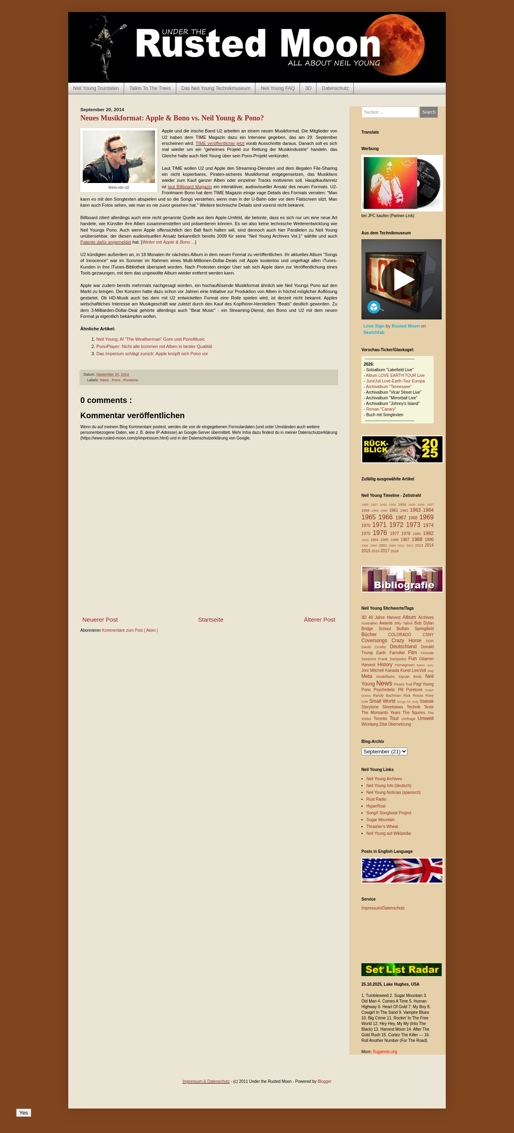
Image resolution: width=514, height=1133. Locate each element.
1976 (381, 532)
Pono (117, 380)
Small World (383, 701)
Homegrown (405, 665)
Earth (383, 653)
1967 (402, 518)
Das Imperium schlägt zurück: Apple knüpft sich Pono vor (152, 353)
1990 (429, 539)
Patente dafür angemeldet (105, 242)
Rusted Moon (406, 325)
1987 (406, 539)
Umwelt (426, 718)
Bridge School (379, 629)
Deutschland (405, 646)
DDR (430, 641)
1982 (428, 533)
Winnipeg (370, 724)
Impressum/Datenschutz (383, 908)
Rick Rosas (415, 696)
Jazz (430, 665)
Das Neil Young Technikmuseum (216, 88)
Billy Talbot (404, 623)
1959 (375, 511)
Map (430, 671)
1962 (405, 511)
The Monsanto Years (381, 712)
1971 (380, 524)
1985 (386, 540)
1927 (375, 504)
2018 (395, 551)
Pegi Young (423, 684)
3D (308, 88)
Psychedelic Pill (389, 690)
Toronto (382, 718)
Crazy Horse (409, 640)
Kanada (392, 670)
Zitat (383, 724)
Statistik (427, 701)
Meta (368, 676)
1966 (386, 517)
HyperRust (376, 806)
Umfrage (410, 719)
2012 (410, 545)
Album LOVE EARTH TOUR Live (395, 375)
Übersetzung (399, 724)
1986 (396, 540)
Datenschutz (335, 88)
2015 (366, 551)
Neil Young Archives (384, 779)
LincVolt (419, 670)
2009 (393, 545)
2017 (386, 551)
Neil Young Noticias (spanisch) (394, 792)
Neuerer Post (100, 619)
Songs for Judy (408, 702)
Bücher (374, 634)
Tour (396, 718)
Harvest (369, 665)
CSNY (428, 635)
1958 (366, 511)
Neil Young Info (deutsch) (389, 785)
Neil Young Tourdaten (96, 88)
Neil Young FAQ (278, 88)
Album (410, 617)
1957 (430, 504)
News (105, 380)
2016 (376, 551)
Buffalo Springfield (415, 629)
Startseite (210, 619)
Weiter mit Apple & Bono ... (168, 242)
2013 (419, 545)
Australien (370, 623)
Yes (23, 1113)
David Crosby (375, 647)
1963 (416, 510)
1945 (384, 504)
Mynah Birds (412, 677)
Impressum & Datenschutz (206, 1081)
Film (414, 652)
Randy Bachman (388, 696)
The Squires (414, 712)
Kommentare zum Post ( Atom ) (130, 630)
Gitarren (426, 659)
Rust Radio (376, 799)
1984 (376, 540)
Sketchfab (374, 332)
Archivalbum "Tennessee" (389, 386)
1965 (369, 517)
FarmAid (399, 653)
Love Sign (374, 325)
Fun (413, 658)
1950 (393, 504)
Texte (429, 707)
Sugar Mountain (381, 820)
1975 (367, 533)
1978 (406, 533)
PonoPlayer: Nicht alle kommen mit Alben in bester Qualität (154, 346)
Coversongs (376, 640)
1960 (384, 511)
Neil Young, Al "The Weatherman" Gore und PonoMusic (150, 339)
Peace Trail (404, 684)
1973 (414, 524)
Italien (421, 665)
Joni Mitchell (373, 670)
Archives (426, 617)
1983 (366, 540)
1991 (365, 545)
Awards (387, 623)
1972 (397, 524)
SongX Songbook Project (389, 813)
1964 (428, 510)
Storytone (371, 707)
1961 (394, 510)
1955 (413, 504)
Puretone (130, 380)
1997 (374, 545)
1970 (366, 525)
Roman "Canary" (381, 409)
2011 (402, 545)
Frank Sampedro (393, 659)
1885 (366, 504)
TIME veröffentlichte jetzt (220, 143)
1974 (428, 525)
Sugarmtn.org (385, 1052)
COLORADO (405, 635)
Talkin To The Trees (150, 88)
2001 (384, 545)
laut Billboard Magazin (190, 186)
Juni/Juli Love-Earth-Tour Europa (395, 381)
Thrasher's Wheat (382, 826)
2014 (429, 545)
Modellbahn (387, 677)
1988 (418, 539)
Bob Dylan (424, 623)
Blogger (324, 1081)
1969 (426, 517)
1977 (395, 533)
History (386, 664)
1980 (418, 534)
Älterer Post (319, 619)
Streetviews (394, 707)
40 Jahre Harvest (386, 617)
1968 (413, 518)
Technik (415, 707)
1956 (421, 504)
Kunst (406, 670)
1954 (403, 504)
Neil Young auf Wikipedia (389, 833)
